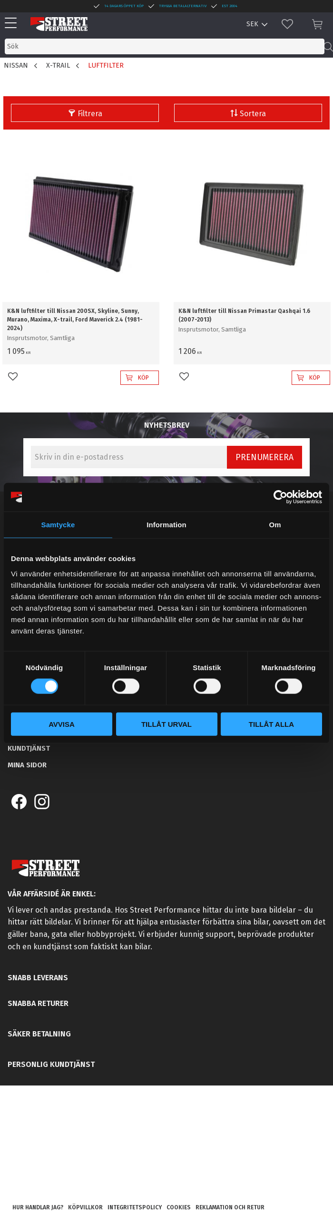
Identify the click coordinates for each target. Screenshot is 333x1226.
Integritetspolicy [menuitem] (135, 1207)
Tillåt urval (166, 724)
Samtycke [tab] (58, 525)
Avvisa (62, 724)
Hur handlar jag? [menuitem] (37, 1207)
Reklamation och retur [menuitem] (230, 1207)
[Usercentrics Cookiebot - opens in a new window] (280, 497)
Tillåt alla (271, 724)
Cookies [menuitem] (178, 1207)
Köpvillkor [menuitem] (85, 1207)
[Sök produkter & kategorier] (164, 46)
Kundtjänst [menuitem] (29, 748)
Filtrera (90, 113)
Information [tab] (166, 525)
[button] (13, 23)
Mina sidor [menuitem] (27, 765)
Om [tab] (275, 525)
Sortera (253, 113)
